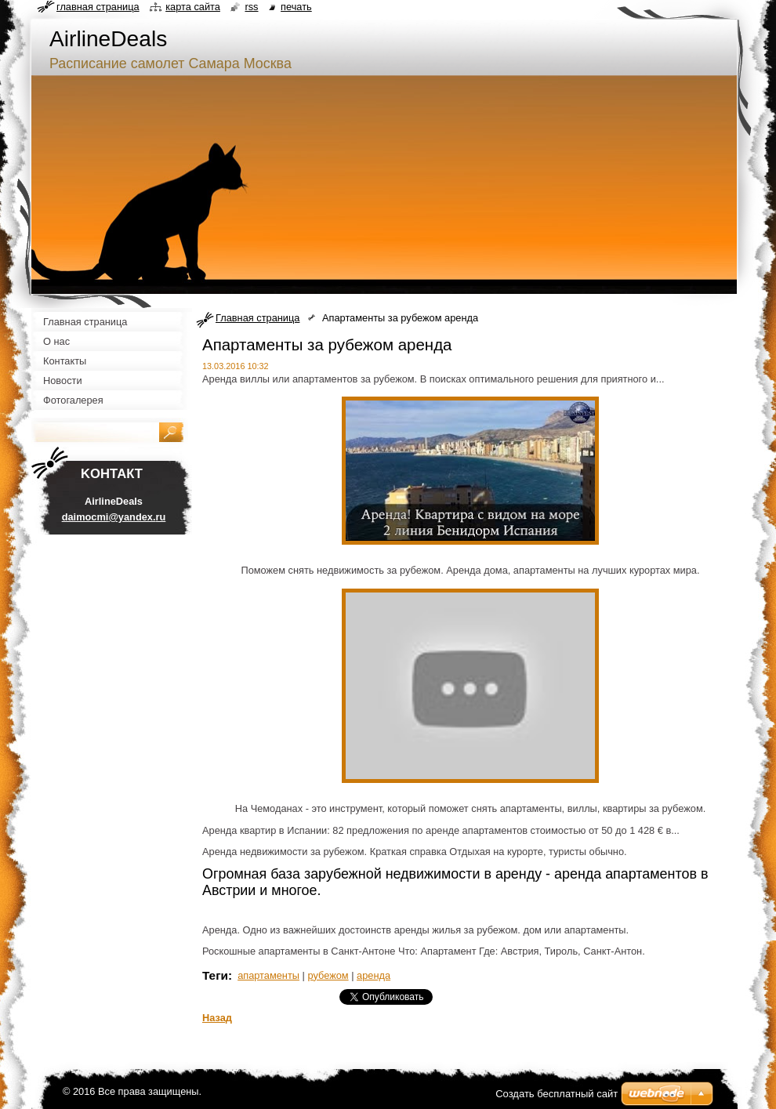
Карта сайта (192, 7)
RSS (251, 7)
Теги (215, 975)
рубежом (327, 975)
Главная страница (257, 318)
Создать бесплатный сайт (556, 1094)
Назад (217, 1018)
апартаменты (268, 975)
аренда (373, 975)
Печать (296, 7)
